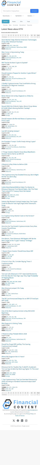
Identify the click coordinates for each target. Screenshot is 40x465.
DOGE (6, 329)
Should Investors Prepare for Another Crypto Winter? (19, 73)
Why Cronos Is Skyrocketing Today (13, 52)
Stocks (14, 21)
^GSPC (9, 293)
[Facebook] (18, 421)
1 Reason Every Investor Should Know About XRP (17, 251)
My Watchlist (19, 15)
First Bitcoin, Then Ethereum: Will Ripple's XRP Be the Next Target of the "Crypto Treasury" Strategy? (19, 240)
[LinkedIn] (22, 421)
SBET (6, 196)
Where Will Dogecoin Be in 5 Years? (13, 357)
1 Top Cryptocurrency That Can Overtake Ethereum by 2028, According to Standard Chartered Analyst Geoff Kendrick (19, 381)
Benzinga (7, 115)
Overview (5, 25)
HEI (18, 112)
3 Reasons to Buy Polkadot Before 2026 (14, 334)
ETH (17, 45)
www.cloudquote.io (32, 410)
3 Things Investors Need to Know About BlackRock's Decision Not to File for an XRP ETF (18, 153)
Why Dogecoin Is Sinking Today (12, 323)
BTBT (11, 195)
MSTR (18, 244)
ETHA (6, 283)
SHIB (6, 126)
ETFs (21, 21)
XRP (15, 145)
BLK (7, 135)
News (10, 25)
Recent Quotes (6, 15)
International (22, 25)
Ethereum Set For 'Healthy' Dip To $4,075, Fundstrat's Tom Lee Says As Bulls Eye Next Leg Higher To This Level (20, 368)
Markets (6, 21)
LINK (13, 66)
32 (31, 35)
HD (12, 327)
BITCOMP (8, 112)
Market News (20, 47)
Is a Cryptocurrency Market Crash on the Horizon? (18, 216)
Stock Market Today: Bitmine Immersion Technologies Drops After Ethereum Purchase (19, 41)
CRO (10, 56)
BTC (11, 45)
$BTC (8, 113)
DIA (13, 112)
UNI (16, 66)
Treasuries (29, 25)
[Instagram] (26, 421)
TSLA (18, 101)
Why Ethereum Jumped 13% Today (13, 288)
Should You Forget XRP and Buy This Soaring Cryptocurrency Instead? (16, 345)
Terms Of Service (19, 415)
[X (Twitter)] (14, 421)
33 (34, 35)
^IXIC (9, 351)
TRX (15, 317)
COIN (14, 45)
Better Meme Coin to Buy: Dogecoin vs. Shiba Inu (17, 96)
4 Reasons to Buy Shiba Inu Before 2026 (14, 164)
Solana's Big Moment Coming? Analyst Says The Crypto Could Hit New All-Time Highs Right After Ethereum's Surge (19, 203)
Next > (38, 36)
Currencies (15, 25)
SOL (13, 77)
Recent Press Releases (10, 47)
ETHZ (17, 195)
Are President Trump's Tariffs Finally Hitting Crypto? (19, 141)
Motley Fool (8, 49)
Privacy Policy (29, 414)
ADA (7, 99)
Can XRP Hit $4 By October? (10, 131)
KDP (12, 113)
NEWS (10, 209)
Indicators (30, 15)
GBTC (13, 304)
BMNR (7, 45)
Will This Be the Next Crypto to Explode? (15, 63)
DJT (13, 56)
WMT (6, 351)
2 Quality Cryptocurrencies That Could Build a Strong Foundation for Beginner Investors (19, 84)
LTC (16, 304)
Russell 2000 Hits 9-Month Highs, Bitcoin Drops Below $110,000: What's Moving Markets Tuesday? (19, 107)
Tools (28, 21)
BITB (11, 281)
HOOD (6, 389)
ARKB (7, 281)
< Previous (4, 36)
